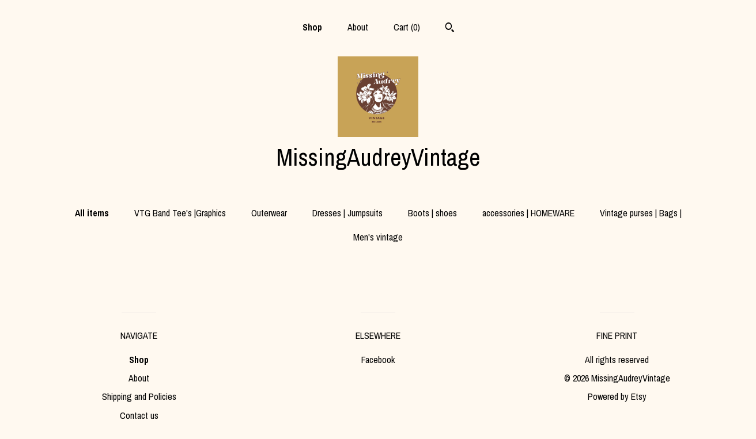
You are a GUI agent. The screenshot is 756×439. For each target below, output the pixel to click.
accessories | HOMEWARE (528, 213)
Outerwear (269, 213)
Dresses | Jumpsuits (347, 213)
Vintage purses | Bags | (641, 213)
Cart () (407, 27)
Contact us (139, 415)
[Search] (449, 28)
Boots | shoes (432, 213)
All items (92, 213)
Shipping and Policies (139, 396)
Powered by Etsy (617, 396)
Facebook (378, 359)
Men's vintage (378, 237)
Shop (312, 27)
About (357, 27)
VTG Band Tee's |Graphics (180, 213)
